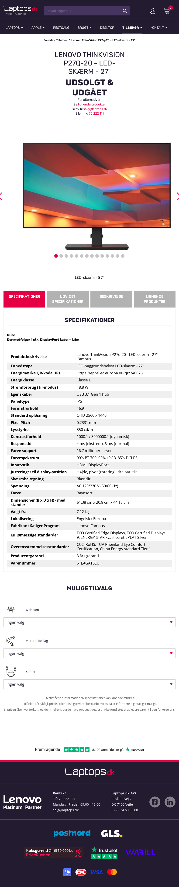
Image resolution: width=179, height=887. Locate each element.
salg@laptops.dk (95, 109)
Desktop (107, 28)
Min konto (152, 11)
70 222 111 (96, 114)
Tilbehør (130, 28)
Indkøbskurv (168, 11)
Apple (36, 28)
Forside (48, 40)
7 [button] (87, 256)
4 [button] (71, 256)
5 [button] (76, 256)
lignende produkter (92, 104)
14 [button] (122, 256)
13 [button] (117, 256)
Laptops (13, 28)
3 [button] (66, 256)
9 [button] (97, 256)
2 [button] (61, 256)
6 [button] (81, 256)
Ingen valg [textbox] (15, 622)
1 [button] (56, 256)
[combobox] (89, 622)
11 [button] (107, 256)
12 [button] (112, 256)
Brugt (83, 28)
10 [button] (102, 256)
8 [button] (92, 256)
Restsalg (61, 28)
